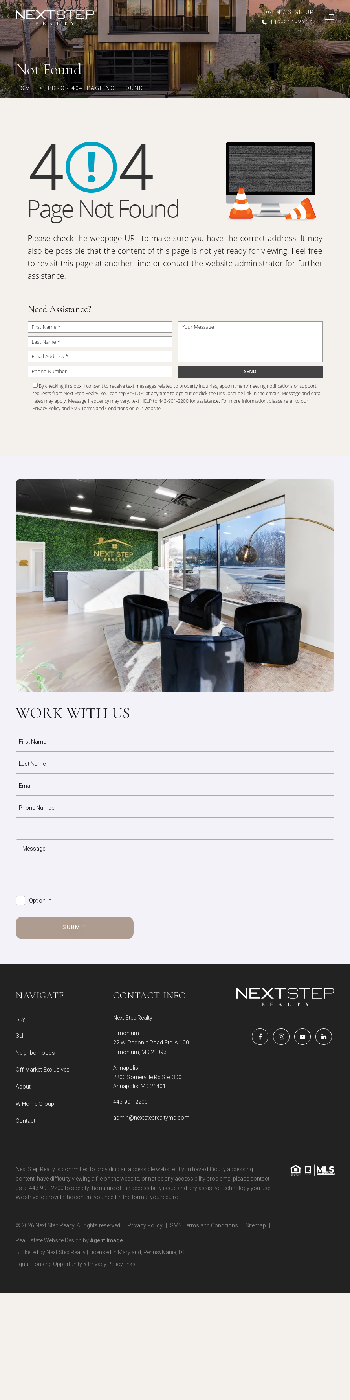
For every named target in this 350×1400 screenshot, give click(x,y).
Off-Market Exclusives (43, 1070)
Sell (20, 1036)
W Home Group (35, 1104)
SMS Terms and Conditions (99, 408)
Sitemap (256, 1225)
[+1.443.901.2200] (287, 22)
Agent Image (106, 1240)
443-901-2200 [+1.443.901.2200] (130, 1102)
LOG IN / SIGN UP (287, 12)
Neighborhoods (35, 1053)
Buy (20, 1019)
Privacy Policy (46, 408)
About (23, 1086)
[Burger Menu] (328, 17)
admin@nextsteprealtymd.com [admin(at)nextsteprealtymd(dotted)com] (151, 1117)
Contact (25, 1121)
